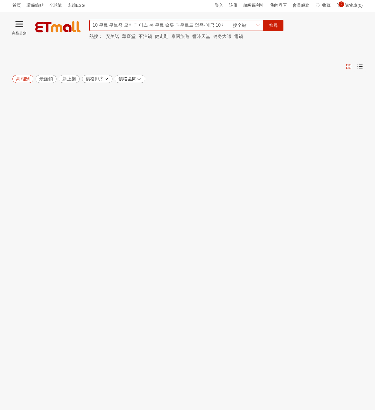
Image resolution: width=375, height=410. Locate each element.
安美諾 (112, 36)
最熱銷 (46, 78)
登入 (219, 5)
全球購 (55, 5)
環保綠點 (35, 5)
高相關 (23, 78)
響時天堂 (201, 36)
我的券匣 (278, 5)
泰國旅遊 (180, 36)
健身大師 (222, 36)
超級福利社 (253, 5)
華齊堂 (129, 36)
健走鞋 (161, 36)
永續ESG (76, 5)
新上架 (69, 78)
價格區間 (130, 78)
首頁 (16, 5)
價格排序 (97, 78)
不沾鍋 (145, 36)
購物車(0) (349, 5)
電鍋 (238, 36)
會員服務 (300, 5)
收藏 (323, 5)
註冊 (233, 5)
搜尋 (273, 25)
